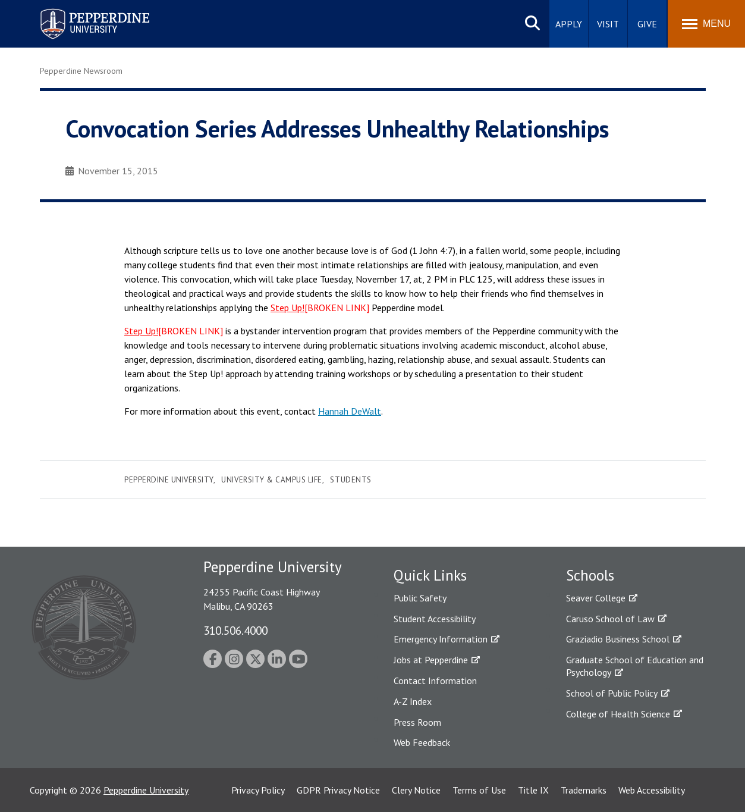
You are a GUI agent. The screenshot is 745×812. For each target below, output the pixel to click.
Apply (568, 24)
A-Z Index (413, 701)
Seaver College (595, 598)
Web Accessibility (651, 790)
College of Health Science (618, 714)
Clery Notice (416, 790)
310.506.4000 (235, 630)
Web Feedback (422, 742)
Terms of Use (479, 790)
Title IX (533, 790)
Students (350, 480)
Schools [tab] (590, 575)
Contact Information (435, 680)
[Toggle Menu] (706, 24)
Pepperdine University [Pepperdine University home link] (80, 11)
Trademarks (583, 790)
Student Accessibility (435, 619)
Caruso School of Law (610, 619)
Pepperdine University (168, 480)
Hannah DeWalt (349, 411)
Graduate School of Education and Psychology (634, 666)
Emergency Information (441, 639)
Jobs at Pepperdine (431, 660)
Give (647, 24)
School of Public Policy (612, 693)
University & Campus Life (271, 480)
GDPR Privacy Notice (338, 790)
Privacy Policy (258, 790)
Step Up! (287, 307)
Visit (608, 24)
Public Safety (420, 598)
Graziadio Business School (617, 639)
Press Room (417, 722)
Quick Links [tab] (430, 575)
